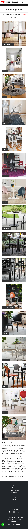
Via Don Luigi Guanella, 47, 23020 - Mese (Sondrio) (14, 508)
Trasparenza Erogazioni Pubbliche (14, 502)
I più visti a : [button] (14, 17)
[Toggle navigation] (26, 2)
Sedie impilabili (23, 5)
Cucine (14, 487)
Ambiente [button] (8, 14)
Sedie (17, 5)
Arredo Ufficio (14, 495)
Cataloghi (14, 497)
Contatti (14, 499)
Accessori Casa (14, 492)
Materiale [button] (14, 14)
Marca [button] (3, 14)
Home (2, 5)
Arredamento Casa (10, 5)
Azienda (14, 485)
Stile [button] (19, 14)
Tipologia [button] (23, 14)
